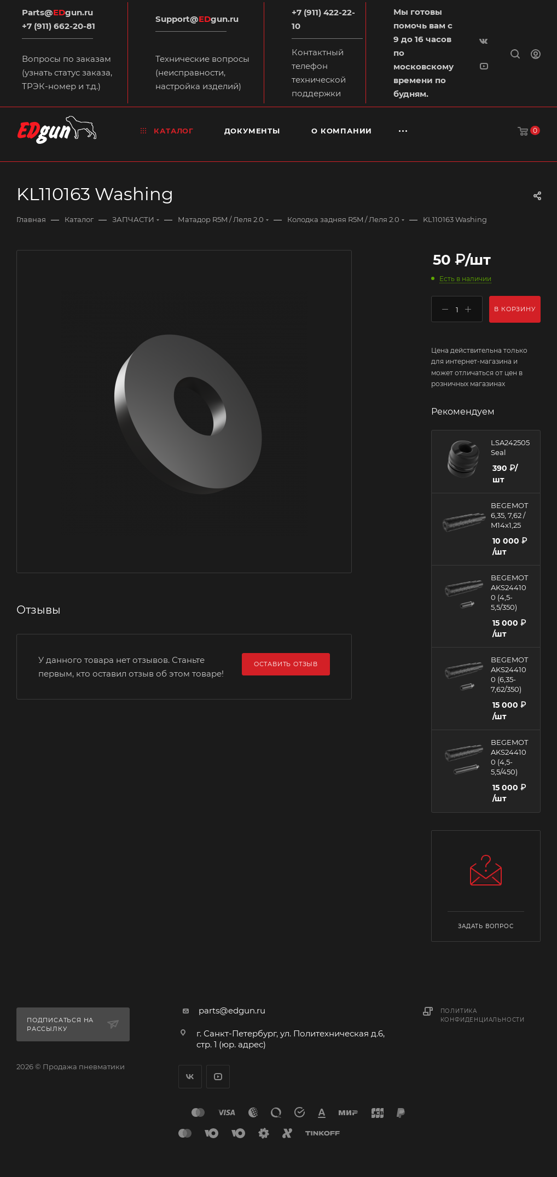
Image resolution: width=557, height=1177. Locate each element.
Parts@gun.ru (57, 12)
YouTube (218, 1076)
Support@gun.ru (197, 19)
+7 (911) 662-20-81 (58, 26)
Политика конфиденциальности (482, 1015)
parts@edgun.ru (232, 1010)
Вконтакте (190, 1076)
